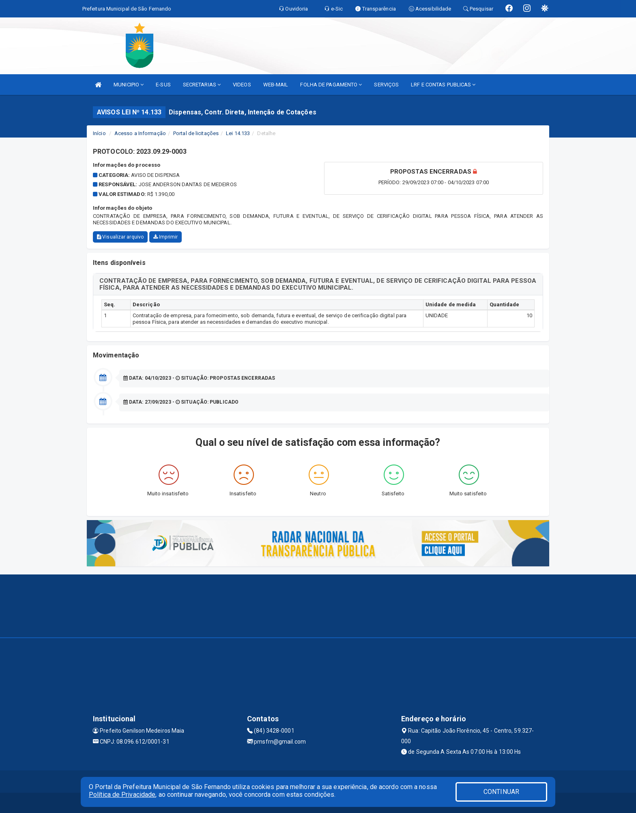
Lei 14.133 (238, 133)
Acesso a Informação (140, 133)
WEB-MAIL (275, 85)
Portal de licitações (196, 133)
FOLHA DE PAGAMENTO (331, 85)
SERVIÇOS (386, 85)
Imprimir (165, 237)
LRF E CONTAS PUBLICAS (443, 85)
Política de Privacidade (122, 794)
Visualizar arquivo (120, 237)
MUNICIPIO (129, 85)
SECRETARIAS (202, 85)
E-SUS (163, 85)
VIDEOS (242, 85)
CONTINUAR (501, 792)
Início (99, 133)
